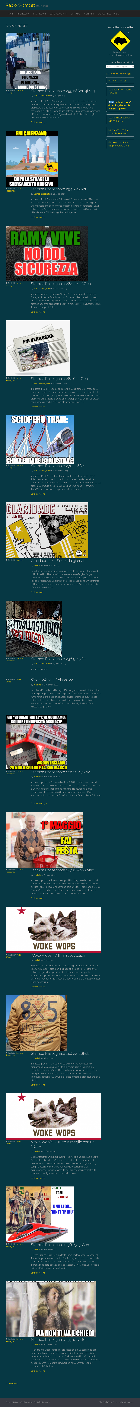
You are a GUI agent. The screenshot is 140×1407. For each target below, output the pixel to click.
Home (10, 14)
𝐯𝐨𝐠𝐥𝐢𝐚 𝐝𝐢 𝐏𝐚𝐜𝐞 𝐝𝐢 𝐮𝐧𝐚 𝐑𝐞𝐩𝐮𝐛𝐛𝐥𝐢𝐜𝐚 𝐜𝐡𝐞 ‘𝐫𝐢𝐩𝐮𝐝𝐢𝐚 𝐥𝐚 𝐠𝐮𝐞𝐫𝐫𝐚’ (119, 105)
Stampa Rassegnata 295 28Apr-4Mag (63, 91)
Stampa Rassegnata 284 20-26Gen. (61, 283)
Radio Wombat (20, 5)
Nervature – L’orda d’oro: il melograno (118, 132)
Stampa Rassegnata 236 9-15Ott (58, 659)
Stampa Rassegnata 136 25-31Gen (60, 1244)
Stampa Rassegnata (14, 91)
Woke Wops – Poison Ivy (52, 680)
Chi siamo (75, 14)
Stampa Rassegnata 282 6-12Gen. (59, 378)
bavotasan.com (127, 1402)
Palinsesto (23, 14)
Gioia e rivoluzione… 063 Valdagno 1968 (118, 144)
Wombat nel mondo (108, 14)
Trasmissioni (39, 14)
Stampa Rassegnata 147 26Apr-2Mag (62, 870)
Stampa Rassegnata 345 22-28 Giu (119, 119)
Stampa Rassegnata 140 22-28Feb (60, 1053)
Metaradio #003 (117, 80)
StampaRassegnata (42, 96)
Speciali (19, 560)
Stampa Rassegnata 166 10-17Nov (60, 772)
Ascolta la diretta (120, 27)
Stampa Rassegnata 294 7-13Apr (58, 189)
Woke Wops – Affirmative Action (58, 955)
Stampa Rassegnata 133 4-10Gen (59, 1339)
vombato (37, 565)
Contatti (89, 14)
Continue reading (39, 122)
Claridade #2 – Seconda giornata (59, 560)
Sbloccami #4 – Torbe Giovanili (120, 91)
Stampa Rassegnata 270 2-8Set (58, 466)
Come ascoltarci (58, 14)
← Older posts (12, 1384)
